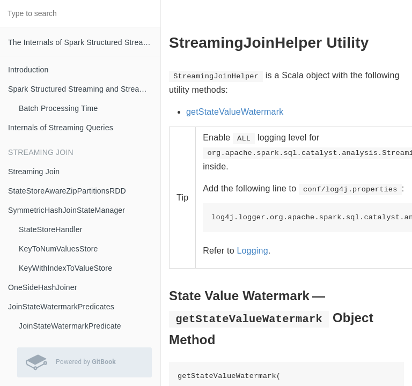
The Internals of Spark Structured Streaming (84, 42)
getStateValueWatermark (234, 111)
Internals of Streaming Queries (60, 127)
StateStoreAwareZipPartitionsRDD (67, 191)
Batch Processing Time (58, 108)
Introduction (28, 69)
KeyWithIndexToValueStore (65, 268)
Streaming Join (34, 171)
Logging (252, 250)
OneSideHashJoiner (42, 287)
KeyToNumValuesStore (58, 248)
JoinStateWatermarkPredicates (61, 306)
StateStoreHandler (51, 229)
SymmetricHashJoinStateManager (66, 210)
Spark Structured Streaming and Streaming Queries (84, 89)
